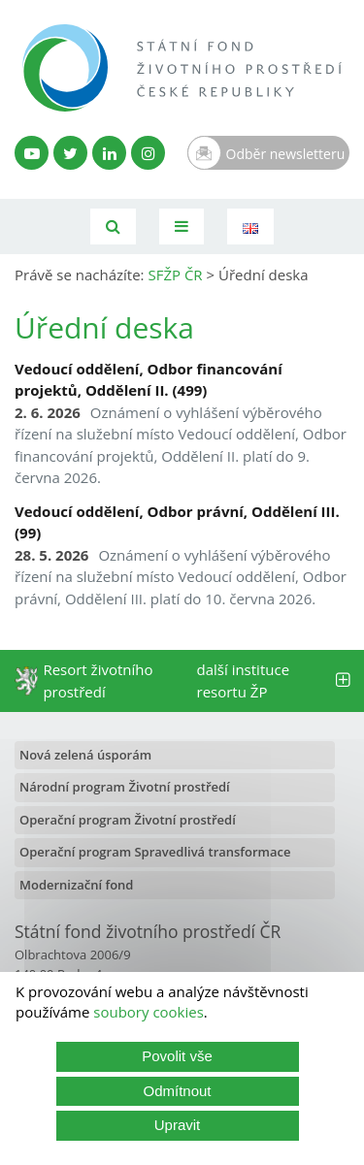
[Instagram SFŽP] (148, 153)
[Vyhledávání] (113, 226)
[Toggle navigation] (181, 226)
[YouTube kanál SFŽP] (32, 153)
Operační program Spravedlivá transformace (155, 851)
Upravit (177, 1124)
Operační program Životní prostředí (127, 819)
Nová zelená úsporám (85, 754)
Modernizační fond (76, 884)
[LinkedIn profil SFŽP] (109, 153)
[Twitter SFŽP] (70, 153)
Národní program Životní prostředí (124, 786)
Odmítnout (177, 1091)
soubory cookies (148, 1011)
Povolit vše (177, 1056)
